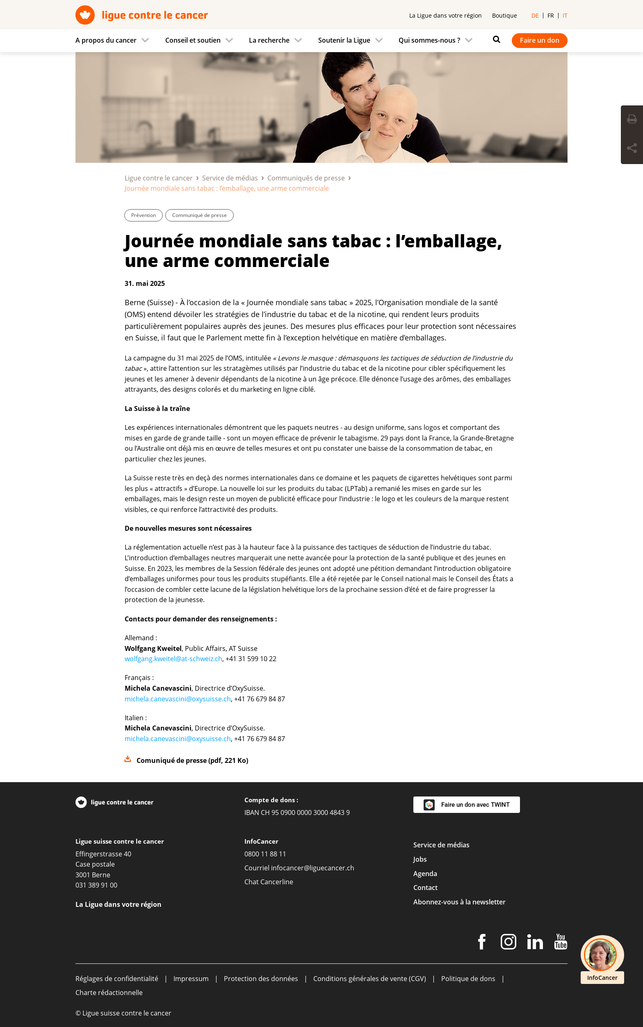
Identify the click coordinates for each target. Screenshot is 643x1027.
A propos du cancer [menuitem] (106, 40)
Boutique (504, 15)
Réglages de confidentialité (116, 978)
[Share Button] (632, 149)
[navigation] (321, 40)
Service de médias (230, 178)
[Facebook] (482, 943)
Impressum (191, 978)
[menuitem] (114, 40)
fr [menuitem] (550, 15)
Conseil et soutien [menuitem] (193, 40)
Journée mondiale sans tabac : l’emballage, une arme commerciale (313, 250)
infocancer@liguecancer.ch (312, 867)
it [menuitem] (565, 15)
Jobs (420, 859)
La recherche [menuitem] (269, 40)
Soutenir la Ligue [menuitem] (344, 40)
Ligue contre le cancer (159, 178)
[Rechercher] (494, 39)
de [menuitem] (535, 15)
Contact (425, 887)
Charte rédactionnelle (109, 992)
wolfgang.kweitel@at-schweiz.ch (173, 658)
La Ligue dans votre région (445, 15)
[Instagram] (508, 943)
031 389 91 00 (96, 885)
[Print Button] (632, 120)
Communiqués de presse (306, 178)
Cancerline (276, 881)
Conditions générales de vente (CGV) (369, 978)
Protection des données (261, 978)
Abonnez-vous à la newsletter (459, 901)
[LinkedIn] (535, 943)
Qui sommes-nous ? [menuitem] (429, 40)
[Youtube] (561, 943)
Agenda (425, 873)
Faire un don (539, 40)
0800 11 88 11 (265, 853)
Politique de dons (468, 978)
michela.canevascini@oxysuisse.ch (178, 698)
